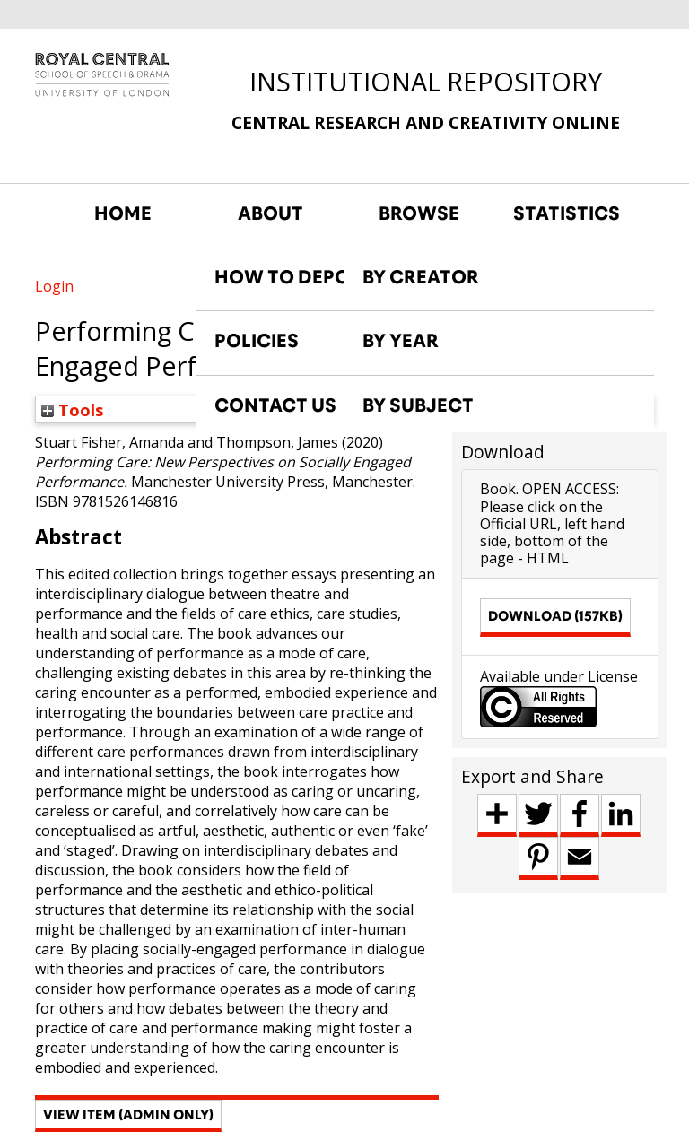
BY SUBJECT (418, 405)
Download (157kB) (555, 615)
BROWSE (419, 213)
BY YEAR (400, 341)
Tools (72, 409)
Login (54, 286)
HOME (123, 213)
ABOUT (270, 213)
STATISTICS (566, 213)
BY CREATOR (420, 277)
